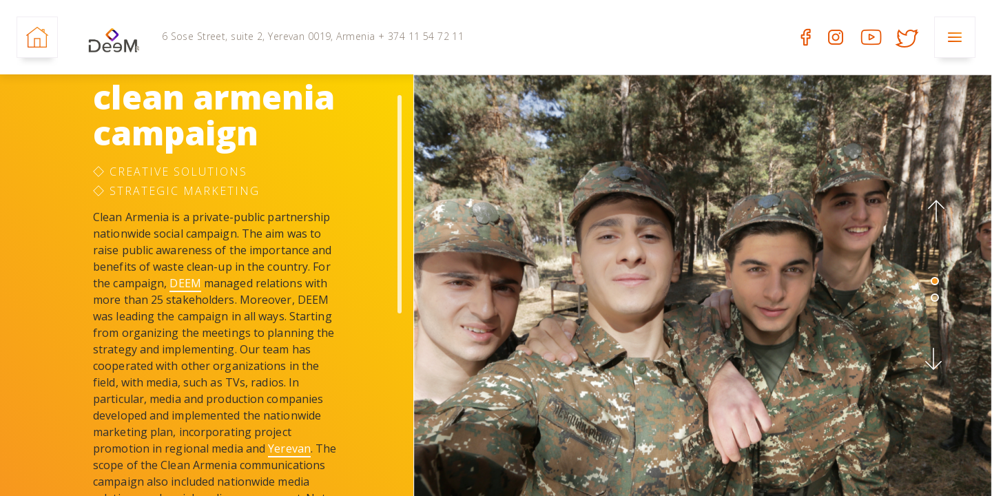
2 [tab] (935, 297)
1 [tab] (935, 281)
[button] (935, 211)
